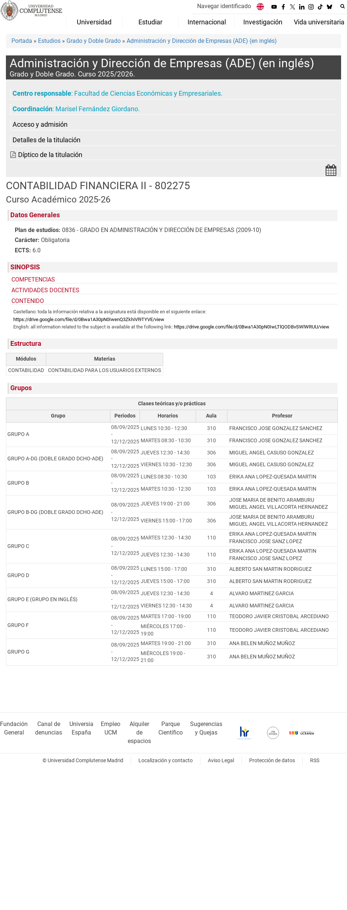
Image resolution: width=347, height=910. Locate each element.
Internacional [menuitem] (207, 22)
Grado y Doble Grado (93, 40)
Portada (21, 40)
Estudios (49, 40)
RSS (314, 760)
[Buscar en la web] (342, 6)
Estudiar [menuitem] (150, 22)
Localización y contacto (165, 760)
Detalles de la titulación (46, 140)
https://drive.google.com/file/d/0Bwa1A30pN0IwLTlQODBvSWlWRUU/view (251, 327)
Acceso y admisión (40, 124)
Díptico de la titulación (50, 155)
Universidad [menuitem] (94, 22)
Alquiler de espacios (139, 732)
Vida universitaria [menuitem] (319, 22)
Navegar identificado (224, 6)
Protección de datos (272, 760)
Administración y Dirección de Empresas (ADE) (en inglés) (202, 40)
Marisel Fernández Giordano (96, 109)
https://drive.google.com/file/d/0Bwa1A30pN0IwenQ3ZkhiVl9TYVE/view (88, 319)
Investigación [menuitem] (262, 22)
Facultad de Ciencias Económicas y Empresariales (147, 93)
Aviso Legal (221, 760)
